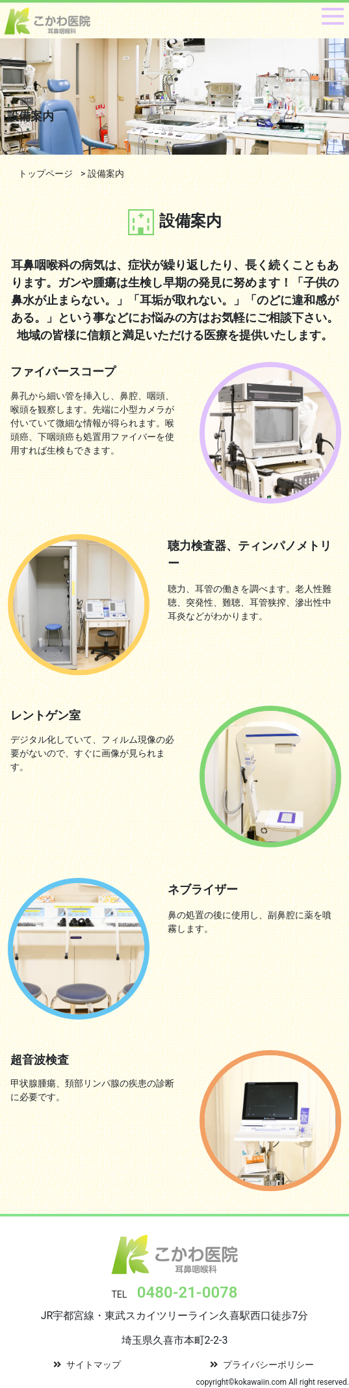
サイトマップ (87, 1364)
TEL (174, 1294)
